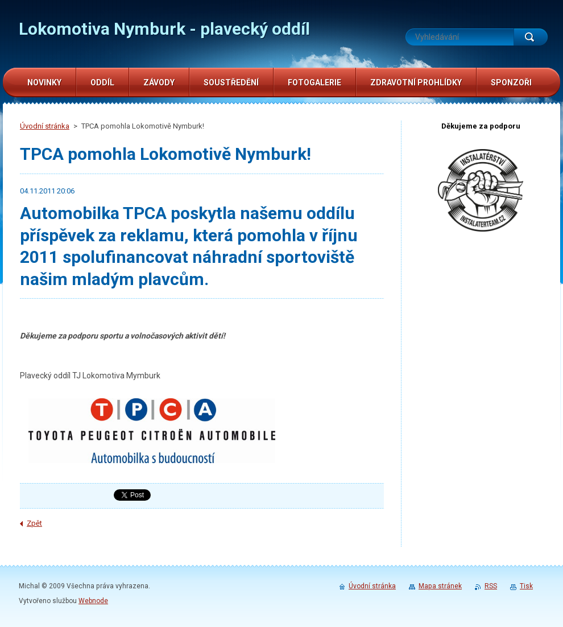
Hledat (531, 37)
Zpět (34, 523)
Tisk (526, 586)
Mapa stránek (440, 586)
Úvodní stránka (44, 126)
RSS (491, 586)
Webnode (93, 601)
